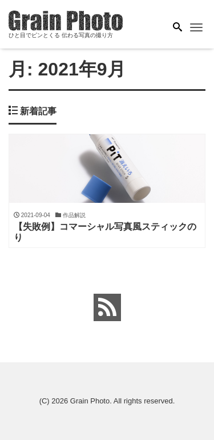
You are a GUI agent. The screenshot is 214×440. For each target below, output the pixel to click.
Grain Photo (90, 401)
